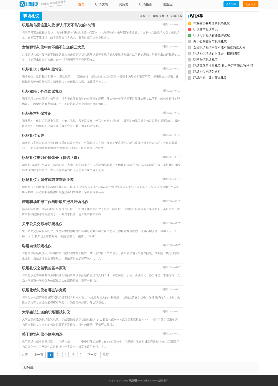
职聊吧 (133, 380)
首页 (81, 4)
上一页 (38, 354)
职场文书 (101, 4)
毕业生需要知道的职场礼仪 (211, 23)
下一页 (92, 354)
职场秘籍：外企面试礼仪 (210, 77)
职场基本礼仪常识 (205, 29)
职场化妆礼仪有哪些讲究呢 (211, 35)
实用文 (124, 4)
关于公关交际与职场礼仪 (210, 41)
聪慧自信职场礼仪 (205, 59)
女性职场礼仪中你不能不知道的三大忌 (219, 47)
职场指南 (145, 4)
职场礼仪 (177, 16)
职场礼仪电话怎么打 (207, 71)
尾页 (106, 354)
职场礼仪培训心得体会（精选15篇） (217, 53)
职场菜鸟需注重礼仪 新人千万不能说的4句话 (223, 65)
